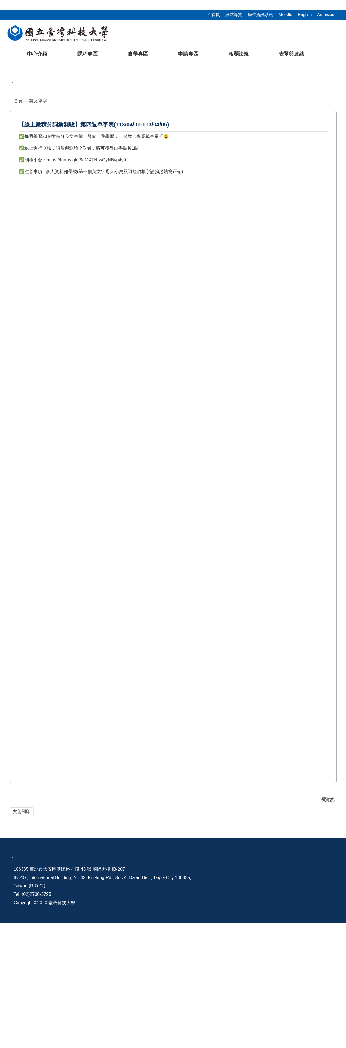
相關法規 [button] (239, 54)
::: (2, 3)
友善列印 (21, 920)
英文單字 (38, 209)
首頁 (18, 209)
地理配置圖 (217, 994)
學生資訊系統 (260, 14)
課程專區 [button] (87, 54)
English (305, 14)
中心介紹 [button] (37, 54)
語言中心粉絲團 (309, 994)
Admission (326, 14)
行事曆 (256, 994)
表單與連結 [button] (291, 54)
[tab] (244, 168)
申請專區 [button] (188, 54)
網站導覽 (233, 14)
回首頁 (213, 14)
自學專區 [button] (138, 54)
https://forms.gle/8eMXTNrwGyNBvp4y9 (86, 268)
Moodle (285, 14)
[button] (13, 117)
